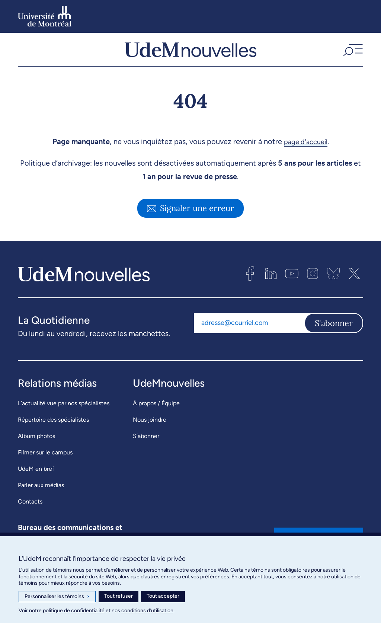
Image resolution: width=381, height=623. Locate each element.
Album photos (36, 442)
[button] (352, 52)
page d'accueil (306, 147)
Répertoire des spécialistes (53, 425)
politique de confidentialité (74, 610)
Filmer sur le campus (45, 458)
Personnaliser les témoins (57, 596)
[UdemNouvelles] (190, 52)
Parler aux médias (41, 491)
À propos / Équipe (156, 409)
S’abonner (146, 442)
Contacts (30, 507)
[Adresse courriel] (249, 329)
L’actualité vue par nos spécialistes (63, 409)
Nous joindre (149, 425)
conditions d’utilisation (147, 610)
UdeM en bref (36, 475)
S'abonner (334, 329)
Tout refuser (118, 596)
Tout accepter (163, 596)
